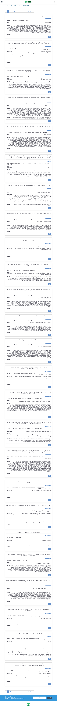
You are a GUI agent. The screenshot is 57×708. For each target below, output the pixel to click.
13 (28, 11)
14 (30, 11)
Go (49, 36)
